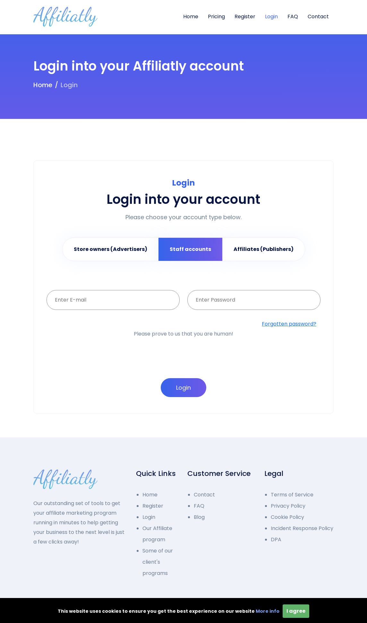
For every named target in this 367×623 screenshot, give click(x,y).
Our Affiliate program (157, 534)
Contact (318, 16)
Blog (199, 517)
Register (245, 16)
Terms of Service (292, 494)
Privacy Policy (288, 506)
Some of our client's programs (157, 562)
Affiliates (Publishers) (264, 249)
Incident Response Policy (302, 528)
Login (271, 16)
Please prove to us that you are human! (183, 333)
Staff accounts (190, 249)
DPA (276, 539)
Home (190, 16)
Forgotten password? (289, 324)
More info (267, 611)
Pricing (216, 16)
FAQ (292, 16)
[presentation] (182, 350)
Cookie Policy (287, 517)
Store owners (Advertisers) (110, 249)
